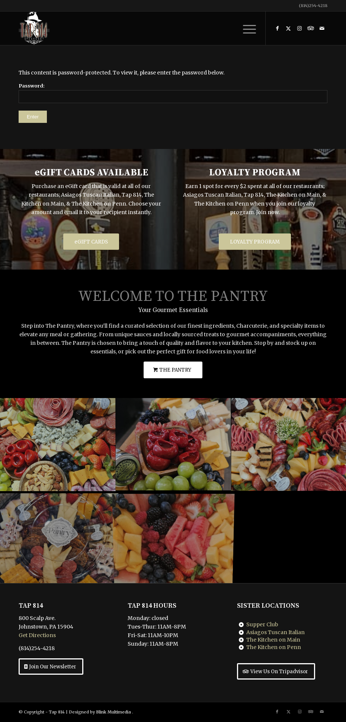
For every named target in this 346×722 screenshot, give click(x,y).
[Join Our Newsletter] (51, 666)
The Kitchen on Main (273, 639)
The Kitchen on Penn (273, 647)
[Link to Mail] (321, 28)
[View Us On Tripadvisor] (276, 671)
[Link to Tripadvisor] (310, 28)
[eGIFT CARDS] (91, 241)
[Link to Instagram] (299, 28)
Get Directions (37, 635)
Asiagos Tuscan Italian (275, 632)
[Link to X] (288, 28)
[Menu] (246, 28)
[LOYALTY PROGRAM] (255, 241)
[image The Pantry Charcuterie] (58, 444)
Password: (173, 93)
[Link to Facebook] (277, 28)
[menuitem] (246, 28)
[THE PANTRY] (173, 370)
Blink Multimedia (113, 712)
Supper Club (262, 624)
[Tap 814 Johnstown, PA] (34, 28)
